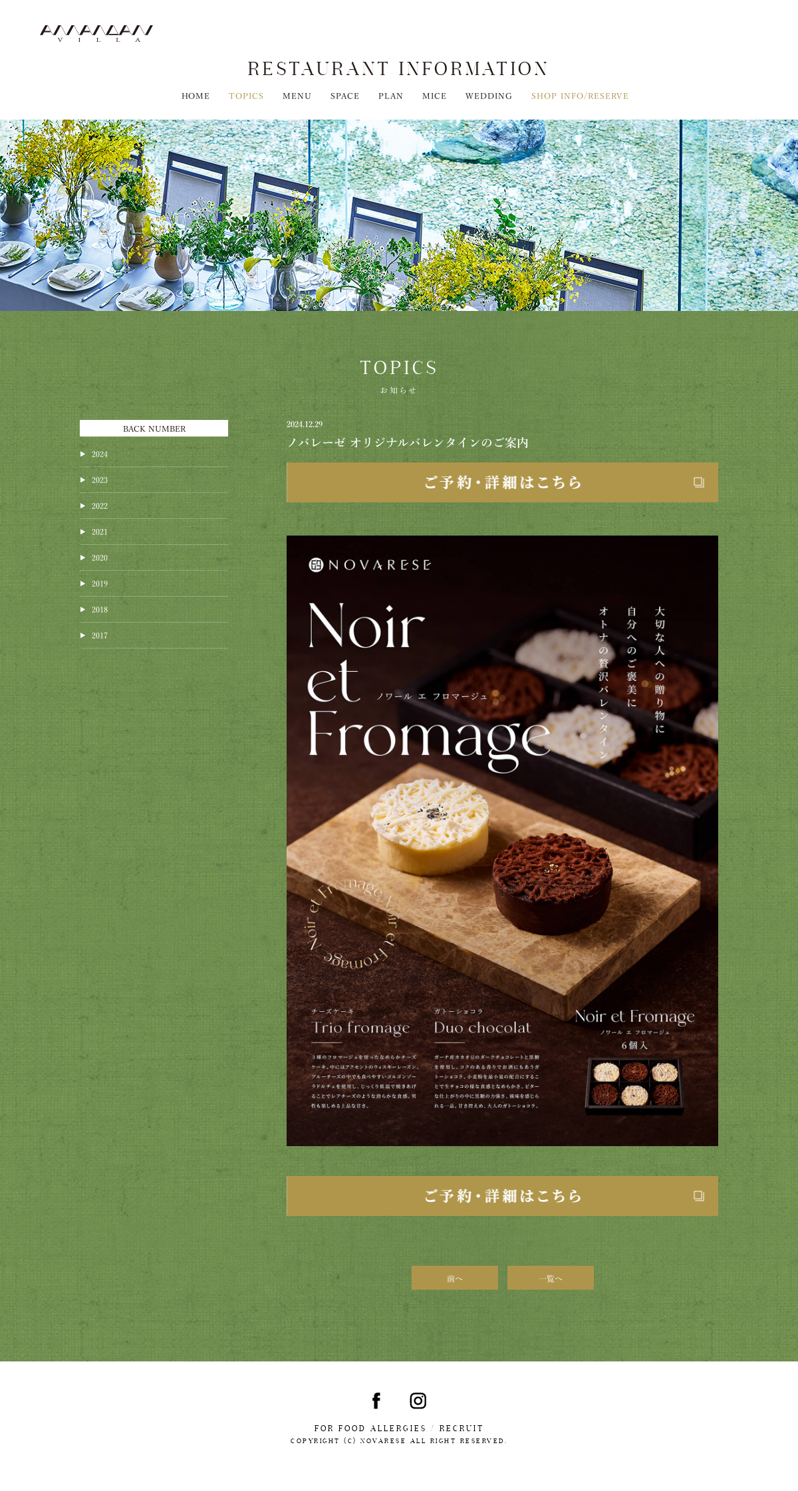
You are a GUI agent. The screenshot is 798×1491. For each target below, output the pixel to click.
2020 (100, 556)
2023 (100, 479)
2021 (100, 531)
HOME (196, 95)
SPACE (345, 95)
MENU (297, 95)
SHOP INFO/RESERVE (580, 95)
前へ (455, 1277)
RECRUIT (462, 1429)
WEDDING (489, 95)
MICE (434, 95)
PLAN (391, 95)
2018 (100, 608)
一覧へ (551, 1277)
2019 (100, 582)
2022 (100, 505)
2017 (100, 634)
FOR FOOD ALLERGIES (371, 1429)
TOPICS (246, 95)
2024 (100, 453)
